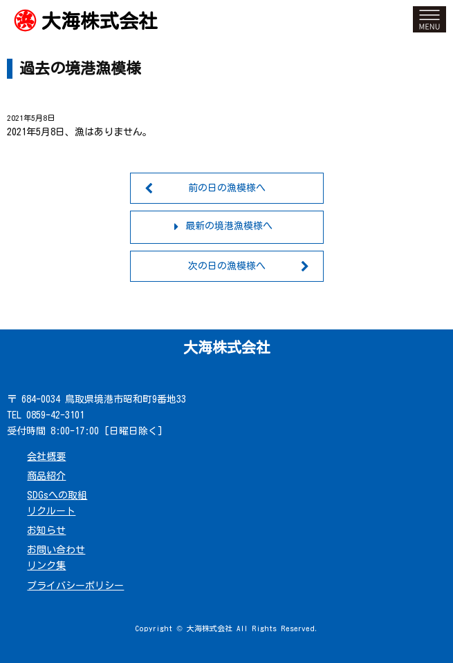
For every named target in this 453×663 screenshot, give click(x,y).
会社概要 (46, 456)
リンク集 (46, 565)
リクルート (51, 511)
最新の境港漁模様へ (228, 226)
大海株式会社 (99, 20)
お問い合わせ (56, 550)
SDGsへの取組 (57, 495)
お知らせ (46, 530)
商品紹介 (46, 476)
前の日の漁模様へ (227, 188)
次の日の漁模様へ (227, 266)
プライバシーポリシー (75, 585)
